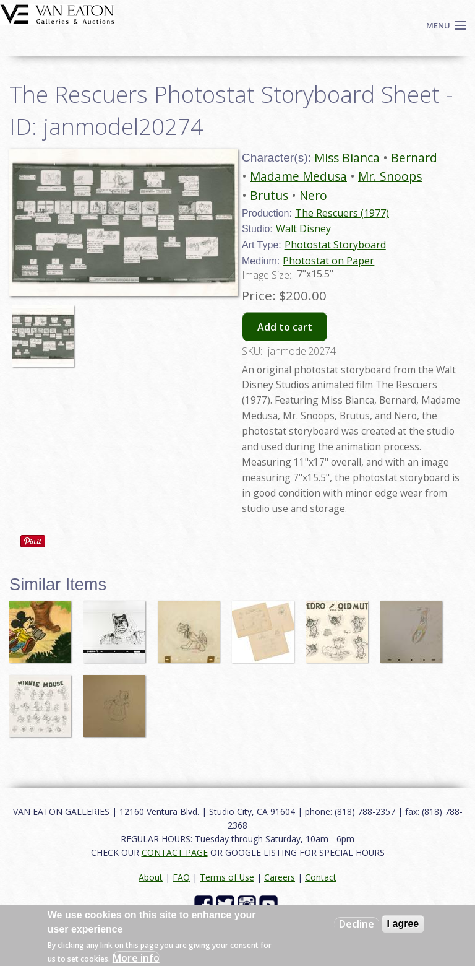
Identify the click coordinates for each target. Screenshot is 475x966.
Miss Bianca (347, 157)
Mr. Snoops (390, 176)
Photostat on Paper (328, 261)
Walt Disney (303, 228)
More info (136, 958)
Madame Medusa (298, 176)
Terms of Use (227, 877)
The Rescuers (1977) (342, 213)
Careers (279, 877)
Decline (356, 924)
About (151, 877)
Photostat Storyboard (335, 244)
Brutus (269, 195)
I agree (403, 923)
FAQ (181, 877)
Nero (313, 195)
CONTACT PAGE (175, 852)
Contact (320, 877)
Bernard (414, 157)
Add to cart (284, 327)
